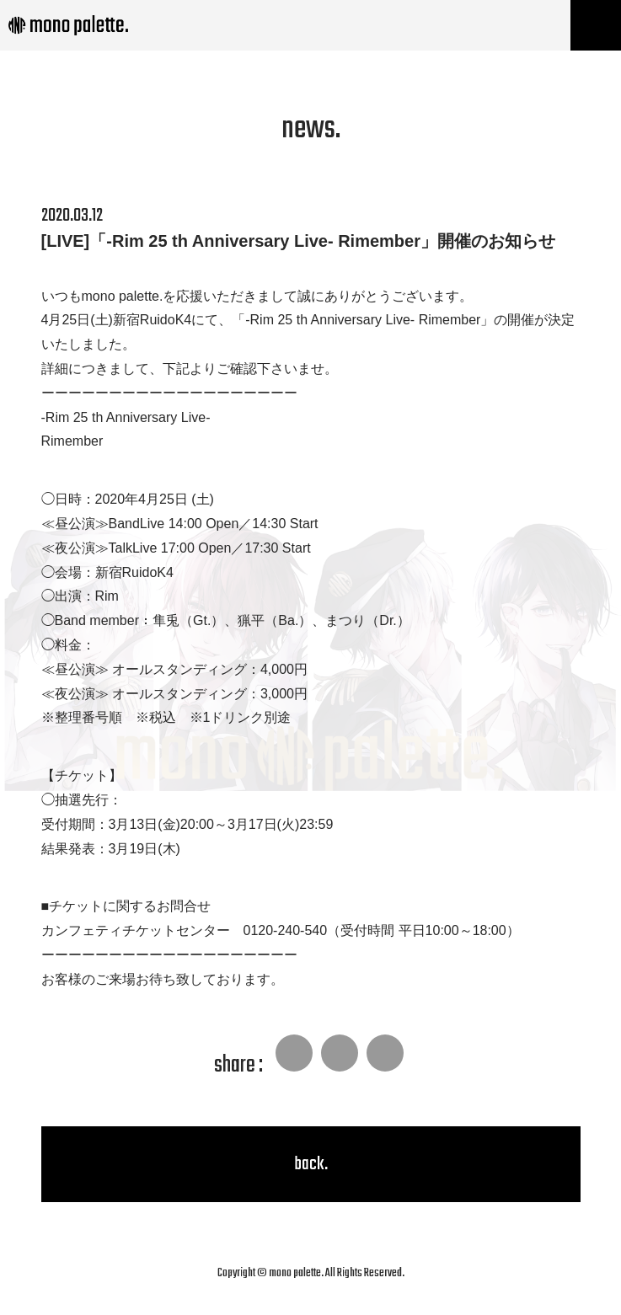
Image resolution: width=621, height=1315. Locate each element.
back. (311, 1164)
